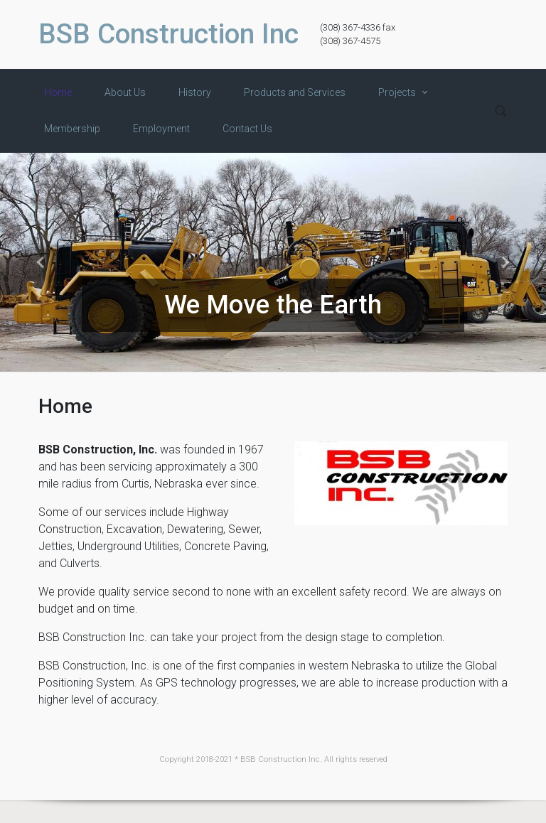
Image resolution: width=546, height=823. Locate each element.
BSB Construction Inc (168, 34)
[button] (41, 262)
